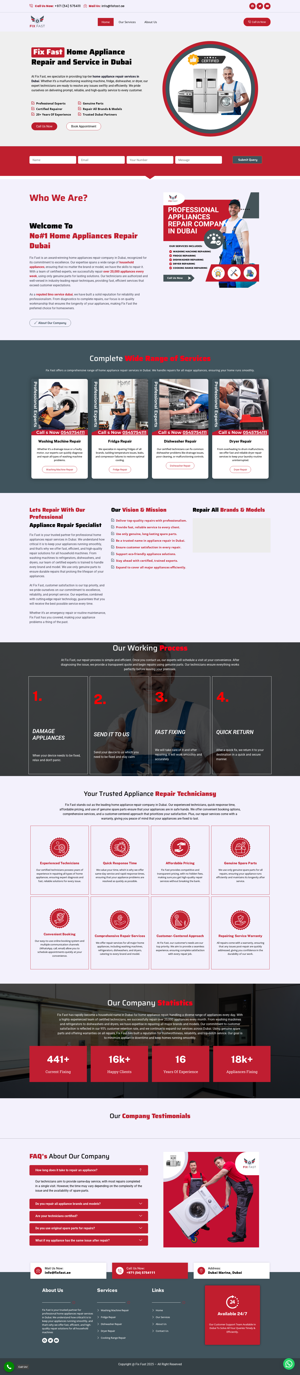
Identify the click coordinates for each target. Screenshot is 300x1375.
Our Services (127, 22)
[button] (289, 1364)
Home (106, 22)
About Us (150, 22)
